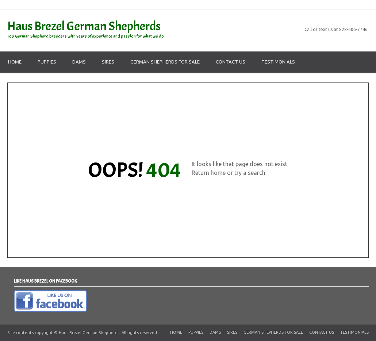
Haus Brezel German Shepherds (84, 26)
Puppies (47, 61)
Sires (108, 61)
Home (15, 61)
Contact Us (230, 61)
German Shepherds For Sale (165, 61)
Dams (79, 61)
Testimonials (278, 61)
